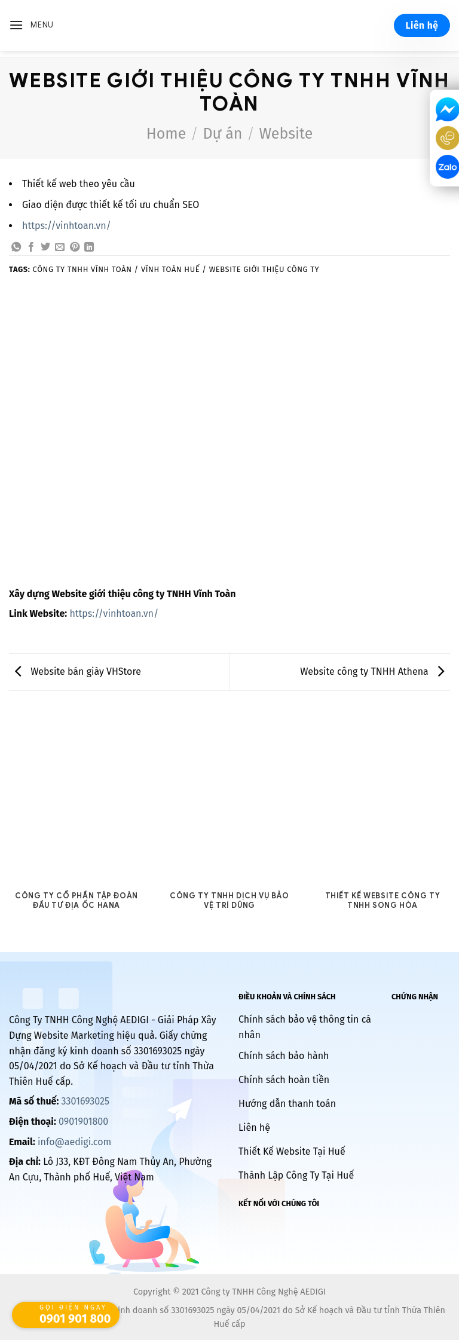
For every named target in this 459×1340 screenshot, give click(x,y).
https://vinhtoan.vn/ (66, 225)
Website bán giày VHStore (78, 671)
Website (286, 134)
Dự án (222, 134)
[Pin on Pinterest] (74, 247)
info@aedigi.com (74, 1142)
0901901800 (83, 1121)
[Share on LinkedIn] (89, 247)
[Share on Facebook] (31, 247)
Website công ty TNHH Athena (372, 671)
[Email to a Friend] (60, 247)
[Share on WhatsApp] (16, 247)
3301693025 (85, 1101)
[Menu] (31, 25)
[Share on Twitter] (45, 247)
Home (166, 134)
